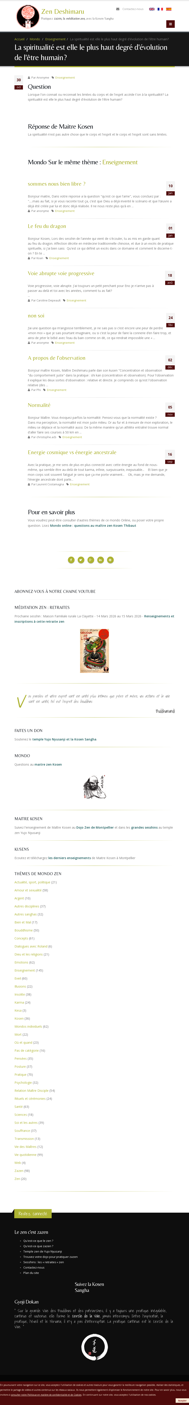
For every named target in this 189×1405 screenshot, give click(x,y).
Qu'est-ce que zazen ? (38, 1245)
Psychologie (23, 1081)
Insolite (19, 993)
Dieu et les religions (28, 953)
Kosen (19, 1017)
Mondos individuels (28, 1025)
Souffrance (22, 1129)
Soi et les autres (26, 1121)
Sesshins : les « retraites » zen (43, 1261)
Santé (18, 1105)
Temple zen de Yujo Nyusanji (42, 1250)
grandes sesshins (144, 826)
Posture (20, 1065)
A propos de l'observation (56, 358)
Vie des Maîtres (25, 1145)
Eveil (17, 977)
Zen (17, 1177)
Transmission (24, 1137)
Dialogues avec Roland (30, 945)
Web (17, 1161)
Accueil (19, 39)
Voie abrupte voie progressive (61, 273)
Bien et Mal (22, 921)
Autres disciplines (26, 905)
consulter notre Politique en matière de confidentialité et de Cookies (46, 1394)
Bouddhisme (23, 929)
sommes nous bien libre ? (56, 184)
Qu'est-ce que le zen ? (38, 1240)
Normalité (39, 405)
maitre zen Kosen (48, 763)
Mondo (35, 39)
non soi (36, 315)
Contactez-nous (133, 9)
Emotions (21, 961)
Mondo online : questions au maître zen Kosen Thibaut (93, 525)
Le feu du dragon (47, 226)
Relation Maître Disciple (31, 1089)
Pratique (20, 1073)
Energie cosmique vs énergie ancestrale (72, 452)
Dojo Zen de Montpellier (95, 826)
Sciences (20, 1113)
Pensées (20, 1057)
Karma (19, 1001)
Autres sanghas (25, 913)
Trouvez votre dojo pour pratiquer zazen (50, 1256)
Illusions (20, 985)
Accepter (182, 1400)
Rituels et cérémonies (30, 1097)
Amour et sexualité (28, 889)
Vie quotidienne (25, 1153)
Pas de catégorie (26, 1049)
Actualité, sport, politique (32, 881)
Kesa (18, 1009)
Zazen (18, 1169)
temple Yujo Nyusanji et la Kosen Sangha (64, 738)
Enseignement (55, 39)
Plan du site (31, 1272)
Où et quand (23, 1041)
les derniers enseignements (69, 857)
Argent (19, 897)
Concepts (21, 937)
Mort (18, 1033)
